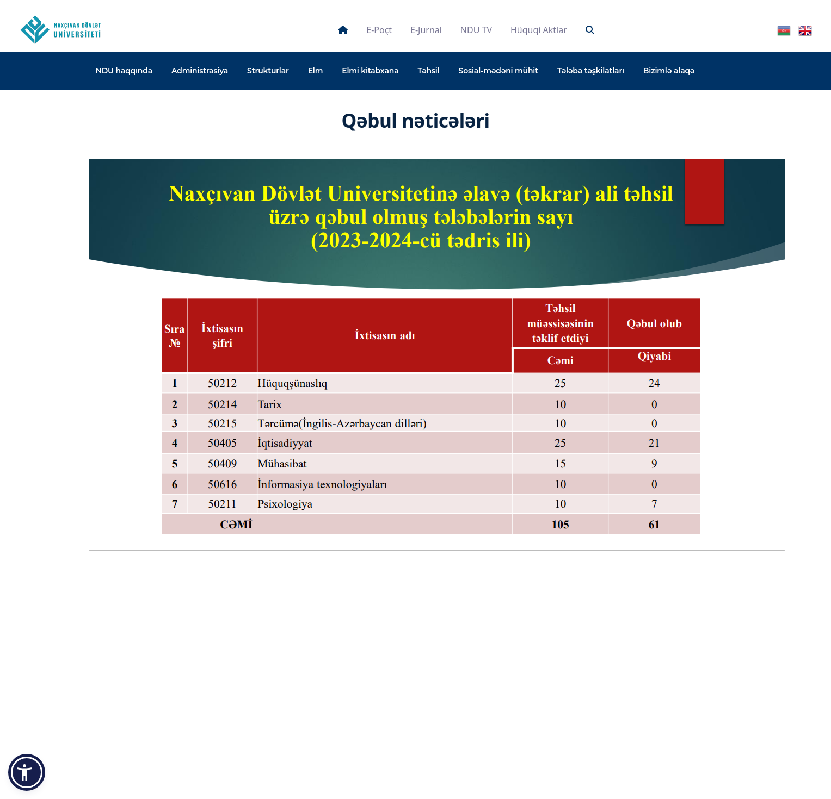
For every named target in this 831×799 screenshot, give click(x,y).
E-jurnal (426, 30)
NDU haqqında (124, 71)
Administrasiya (199, 71)
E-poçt (379, 30)
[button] (26, 772)
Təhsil (428, 71)
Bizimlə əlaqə (669, 71)
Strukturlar (268, 71)
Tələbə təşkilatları (590, 71)
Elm (315, 71)
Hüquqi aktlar (538, 30)
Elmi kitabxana (370, 71)
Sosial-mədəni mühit (498, 71)
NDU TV (476, 30)
